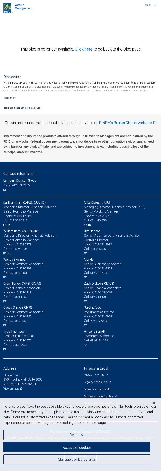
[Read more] (9, 97)
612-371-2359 (22, 316)
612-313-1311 (22, 292)
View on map (11, 388)
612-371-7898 (103, 268)
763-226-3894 (99, 249)
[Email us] (5, 189)
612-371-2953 (103, 316)
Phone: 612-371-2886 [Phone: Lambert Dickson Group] (16, 185)
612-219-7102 (99, 273)
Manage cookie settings (77, 459)
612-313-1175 (99, 340)
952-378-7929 (18, 345)
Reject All (77, 434)
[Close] (154, 403)
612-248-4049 (103, 292)
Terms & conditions (95, 389)
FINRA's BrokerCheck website (125, 122)
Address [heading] (9, 368)
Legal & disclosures (96, 382)
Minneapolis (10, 375)
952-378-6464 (18, 273)
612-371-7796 (103, 216)
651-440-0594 (99, 220)
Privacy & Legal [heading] (96, 368)
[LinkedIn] (9, 225)
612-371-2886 (22, 216)
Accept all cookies (77, 447)
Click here (84, 49)
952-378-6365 (18, 321)
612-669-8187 (18, 249)
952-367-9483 (99, 321)
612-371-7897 (22, 268)
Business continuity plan (99, 396)
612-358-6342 (18, 220)
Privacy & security (94, 375)
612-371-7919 (103, 244)
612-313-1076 (22, 340)
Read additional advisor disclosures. (22, 107)
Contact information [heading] (19, 173)
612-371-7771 (22, 244)
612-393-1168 (18, 297)
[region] (80, 434)
